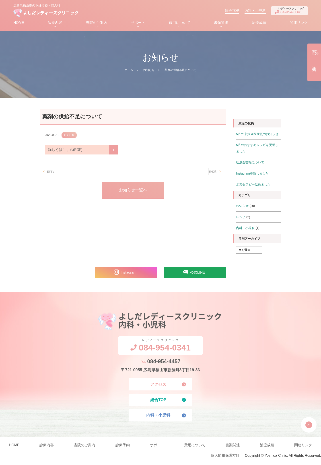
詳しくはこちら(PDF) (65, 151)
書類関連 (221, 24)
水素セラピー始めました (253, 185)
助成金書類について (250, 163)
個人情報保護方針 (225, 458)
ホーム (129, 71)
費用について (179, 24)
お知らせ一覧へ (133, 191)
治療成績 (259, 24)
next (212, 173)
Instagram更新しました (252, 174)
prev (51, 173)
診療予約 (122, 447)
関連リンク (299, 24)
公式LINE (193, 273)
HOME (18, 24)
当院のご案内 (96, 24)
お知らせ (149, 71)
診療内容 (55, 24)
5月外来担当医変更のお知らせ (257, 135)
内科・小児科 (248, 11)
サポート (138, 24)
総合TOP (225, 11)
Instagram (123, 273)
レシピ (240, 217)
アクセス (158, 386)
